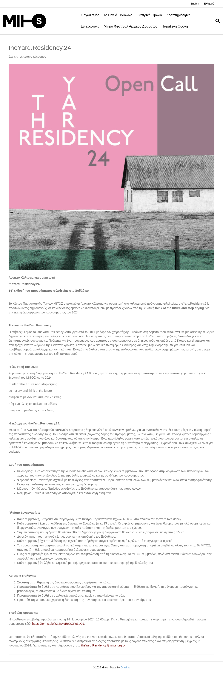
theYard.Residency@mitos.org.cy (103, 645)
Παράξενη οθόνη (174, 26)
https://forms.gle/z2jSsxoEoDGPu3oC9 (58, 623)
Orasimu (125, 667)
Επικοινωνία (90, 26)
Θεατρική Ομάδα (149, 15)
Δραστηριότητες (178, 15)
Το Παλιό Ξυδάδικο (118, 15)
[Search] (216, 21)
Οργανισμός (90, 15)
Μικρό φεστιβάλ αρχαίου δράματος (130, 26)
